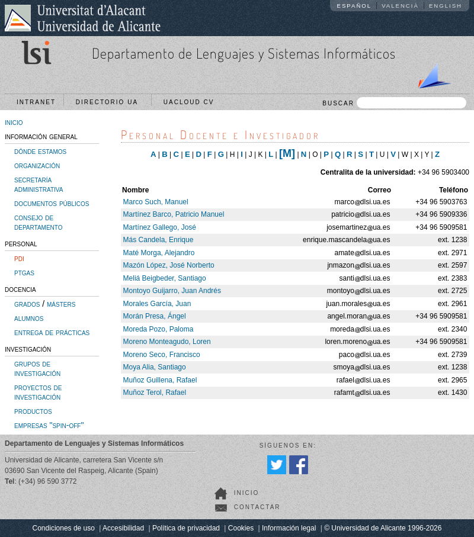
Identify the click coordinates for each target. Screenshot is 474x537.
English (445, 5)
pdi (19, 258)
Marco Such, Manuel (155, 202)
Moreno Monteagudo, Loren (167, 341)
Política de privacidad (186, 528)
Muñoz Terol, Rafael (155, 392)
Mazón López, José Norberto (168, 265)
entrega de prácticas (51, 332)
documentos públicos (51, 203)
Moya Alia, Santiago (154, 367)
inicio (14, 122)
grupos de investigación (37, 368)
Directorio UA (109, 102)
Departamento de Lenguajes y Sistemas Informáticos (244, 53)
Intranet (36, 102)
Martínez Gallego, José (159, 227)
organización (37, 165)
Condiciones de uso (64, 528)
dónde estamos (40, 151)
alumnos (28, 318)
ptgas (24, 272)
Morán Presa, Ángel (154, 316)
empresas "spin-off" (49, 425)
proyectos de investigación (38, 391)
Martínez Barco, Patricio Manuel (174, 214)
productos (33, 411)
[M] (287, 153)
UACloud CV (192, 102)
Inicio (247, 493)
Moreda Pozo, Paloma (158, 329)
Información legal (289, 528)
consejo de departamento (38, 222)
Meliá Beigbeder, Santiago (164, 278)
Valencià (400, 5)
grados (27, 303)
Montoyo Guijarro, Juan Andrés (172, 291)
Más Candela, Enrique (158, 240)
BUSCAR (394, 102)
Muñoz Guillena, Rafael (160, 380)
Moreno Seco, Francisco (161, 355)
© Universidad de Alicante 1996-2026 (382, 528)
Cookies (241, 528)
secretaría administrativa (38, 184)
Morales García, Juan (157, 304)
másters (61, 303)
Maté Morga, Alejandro (159, 253)
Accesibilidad (123, 528)
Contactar (257, 507)
